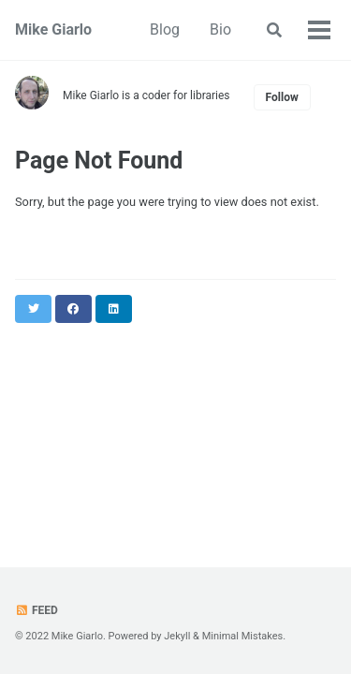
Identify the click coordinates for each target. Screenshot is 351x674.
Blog (165, 29)
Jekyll (177, 636)
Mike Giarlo (53, 29)
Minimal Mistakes (243, 636)
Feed (36, 610)
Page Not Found (99, 160)
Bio (220, 29)
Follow (282, 97)
